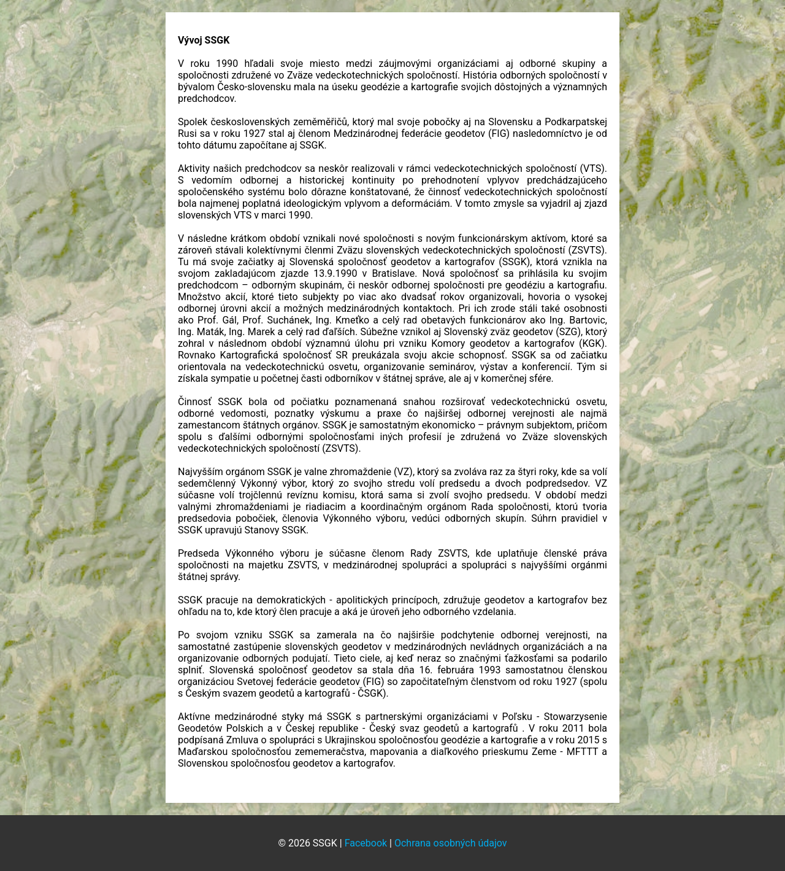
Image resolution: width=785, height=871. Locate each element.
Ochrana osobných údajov (450, 843)
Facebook (366, 843)
